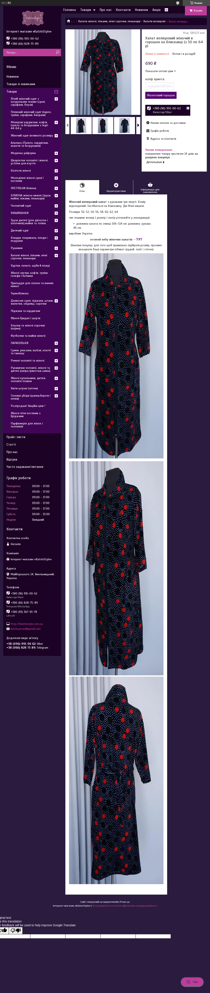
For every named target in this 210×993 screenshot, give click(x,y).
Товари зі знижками (20, 84)
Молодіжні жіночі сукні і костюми (27, 179)
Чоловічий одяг (21, 205)
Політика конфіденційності (141, 905)
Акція (156, 10)
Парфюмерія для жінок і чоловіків (27, 425)
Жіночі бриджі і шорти (25, 318)
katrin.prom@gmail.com (26, 629)
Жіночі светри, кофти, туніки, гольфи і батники (29, 274)
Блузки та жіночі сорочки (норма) (28, 327)
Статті (11, 444)
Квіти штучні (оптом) (24, 388)
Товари (85, 10)
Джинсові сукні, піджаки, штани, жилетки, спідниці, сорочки (32, 302)
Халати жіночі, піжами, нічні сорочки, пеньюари (109, 21)
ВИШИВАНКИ (19, 213)
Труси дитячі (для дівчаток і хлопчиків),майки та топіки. (29, 221)
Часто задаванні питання (24, 467)
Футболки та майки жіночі (28, 336)
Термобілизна (19, 293)
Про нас (106, 10)
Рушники (16, 248)
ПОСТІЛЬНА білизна (23, 188)
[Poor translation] (15, 930)
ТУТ (139, 239)
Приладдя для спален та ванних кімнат (32, 284)
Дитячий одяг (20, 230)
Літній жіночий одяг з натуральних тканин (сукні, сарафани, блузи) (28, 102)
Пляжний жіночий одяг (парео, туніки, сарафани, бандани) (31, 113)
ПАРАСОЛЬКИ (19, 343)
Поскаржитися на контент (107, 905)
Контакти (123, 10)
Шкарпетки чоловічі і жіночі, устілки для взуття (29, 162)
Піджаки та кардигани (25, 311)
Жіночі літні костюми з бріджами (25, 414)
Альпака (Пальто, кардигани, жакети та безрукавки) (29, 144)
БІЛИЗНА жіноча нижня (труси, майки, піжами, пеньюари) (31, 197)
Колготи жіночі (21, 170)
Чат (192, 982)
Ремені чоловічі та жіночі (27, 360)
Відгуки (11, 459)
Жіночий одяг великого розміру (32, 135)
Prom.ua (125, 901)
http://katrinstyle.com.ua (27, 623)
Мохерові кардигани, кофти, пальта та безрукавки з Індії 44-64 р (29, 125)
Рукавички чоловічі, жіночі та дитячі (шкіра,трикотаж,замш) (30, 369)
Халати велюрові (154, 21)
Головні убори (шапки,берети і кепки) (30, 397)
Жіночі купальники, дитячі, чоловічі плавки (28, 379)
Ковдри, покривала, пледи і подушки (29, 239)
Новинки (141, 10)
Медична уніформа (23, 153)
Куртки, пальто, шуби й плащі (30, 265)
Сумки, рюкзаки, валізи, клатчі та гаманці (31, 351)
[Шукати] (57, 52)
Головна (69, 10)
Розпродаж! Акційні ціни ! (28, 406)
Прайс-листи (15, 437)
